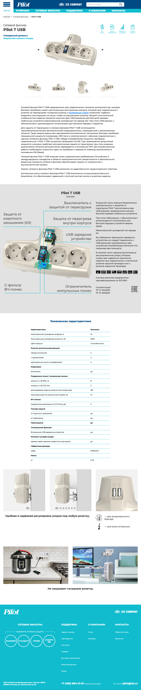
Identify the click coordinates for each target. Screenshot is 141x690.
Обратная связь (122, 632)
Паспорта (65, 645)
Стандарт (24, 641)
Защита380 (49, 641)
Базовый (11, 641)
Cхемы (64, 671)
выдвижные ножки (79, 112)
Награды (92, 639)
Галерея (64, 652)
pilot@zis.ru (130, 683)
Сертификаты (67, 639)
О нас (90, 632)
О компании (97, 10)
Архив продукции (68, 665)
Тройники (22, 10)
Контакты (118, 10)
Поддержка (74, 10)
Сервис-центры (67, 632)
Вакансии (119, 639)
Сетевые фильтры (47, 10)
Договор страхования (70, 658)
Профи (36, 641)
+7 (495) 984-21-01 (72, 683)
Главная (6, 17)
